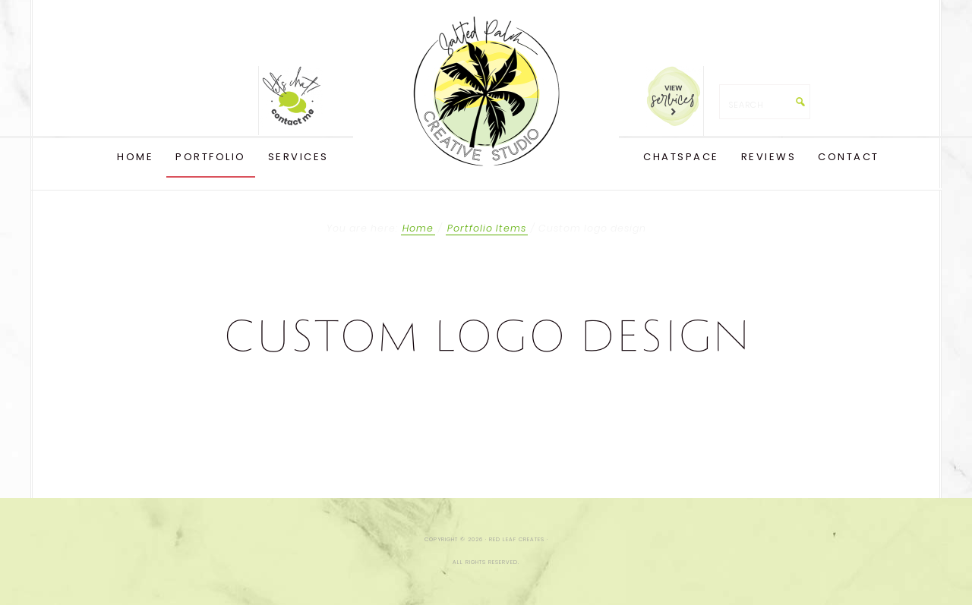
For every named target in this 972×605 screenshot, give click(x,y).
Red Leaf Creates (486, 91)
